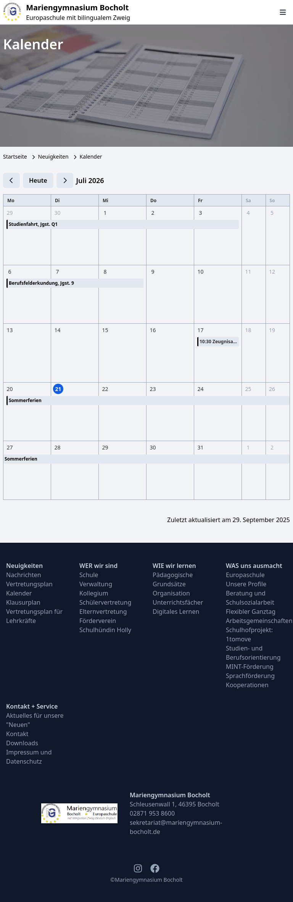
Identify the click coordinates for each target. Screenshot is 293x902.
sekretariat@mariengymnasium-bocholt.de (176, 827)
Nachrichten (23, 575)
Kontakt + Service (32, 706)
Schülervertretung (105, 602)
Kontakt (17, 734)
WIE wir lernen (174, 565)
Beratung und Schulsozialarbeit (250, 598)
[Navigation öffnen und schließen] (282, 12)
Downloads (22, 743)
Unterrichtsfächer (178, 602)
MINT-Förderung (250, 666)
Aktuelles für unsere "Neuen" (35, 720)
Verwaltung (95, 584)
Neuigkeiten (53, 156)
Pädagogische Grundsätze (173, 579)
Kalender (19, 593)
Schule (88, 575)
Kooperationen (247, 685)
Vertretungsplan (29, 584)
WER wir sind (98, 565)
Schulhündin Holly (105, 630)
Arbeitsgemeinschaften (256, 620)
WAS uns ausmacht (254, 565)
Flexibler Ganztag (250, 611)
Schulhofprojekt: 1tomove (249, 634)
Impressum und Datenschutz (29, 757)
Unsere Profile (246, 584)
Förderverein (97, 620)
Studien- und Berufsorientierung (253, 653)
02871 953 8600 (152, 813)
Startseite (15, 156)
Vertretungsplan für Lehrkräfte (34, 616)
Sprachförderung (250, 676)
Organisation (171, 593)
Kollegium (93, 593)
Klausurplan (23, 602)
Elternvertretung (103, 611)
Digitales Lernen (176, 611)
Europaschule (245, 575)
